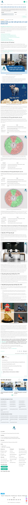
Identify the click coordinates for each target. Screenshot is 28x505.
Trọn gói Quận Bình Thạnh (23, 419)
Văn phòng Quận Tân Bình (14, 409)
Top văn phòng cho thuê (22, 459)
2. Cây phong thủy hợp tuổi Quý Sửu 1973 (6, 39)
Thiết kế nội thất (24, 496)
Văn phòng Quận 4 (3, 403)
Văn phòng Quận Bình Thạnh (22, 407)
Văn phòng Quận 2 (13, 401)
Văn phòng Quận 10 (22, 404)
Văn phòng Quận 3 (22, 401)
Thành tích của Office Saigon (13, 461)
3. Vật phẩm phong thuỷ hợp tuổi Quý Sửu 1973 (7, 40)
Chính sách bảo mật (4, 459)
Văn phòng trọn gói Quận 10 (4, 420)
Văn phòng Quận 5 (13, 403)
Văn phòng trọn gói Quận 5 (14, 418)
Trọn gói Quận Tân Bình (13, 422)
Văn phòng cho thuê (7, 496)
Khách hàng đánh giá (13, 454)
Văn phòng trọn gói (14, 496)
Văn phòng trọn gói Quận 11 (14, 420)
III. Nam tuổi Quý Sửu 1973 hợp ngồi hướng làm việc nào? (8, 36)
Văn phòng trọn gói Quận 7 (23, 418)
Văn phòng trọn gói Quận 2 (14, 416)
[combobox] (20, 14)
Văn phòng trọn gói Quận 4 (5, 418)
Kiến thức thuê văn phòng (23, 453)
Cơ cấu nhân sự (12, 453)
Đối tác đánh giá (12, 456)
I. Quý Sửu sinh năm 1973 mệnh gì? (5, 34)
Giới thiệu (11, 451)
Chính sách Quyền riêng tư (5, 461)
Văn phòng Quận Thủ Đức (5, 412)
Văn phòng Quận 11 (4, 406)
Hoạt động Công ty (13, 462)
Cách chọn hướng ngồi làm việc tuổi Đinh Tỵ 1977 (7, 393)
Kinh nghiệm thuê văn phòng (22, 455)
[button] (21, 380)
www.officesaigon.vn (14, 348)
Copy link (25, 351)
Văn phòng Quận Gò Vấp (22, 409)
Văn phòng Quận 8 (3, 404)
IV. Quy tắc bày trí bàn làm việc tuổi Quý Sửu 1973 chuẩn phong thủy (10, 37)
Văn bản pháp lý (21, 457)
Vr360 (14, 498)
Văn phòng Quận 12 (13, 406)
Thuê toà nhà (19, 496)
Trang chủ (2, 496)
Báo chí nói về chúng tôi (13, 458)
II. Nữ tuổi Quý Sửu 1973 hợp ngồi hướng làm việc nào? (8, 35)
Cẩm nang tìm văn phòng (23, 451)
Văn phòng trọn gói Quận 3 (23, 416)
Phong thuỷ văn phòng (22, 462)
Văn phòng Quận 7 (22, 403)
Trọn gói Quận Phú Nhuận (5, 422)
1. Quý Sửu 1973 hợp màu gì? (5, 38)
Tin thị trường (21, 466)
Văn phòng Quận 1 (3, 401)
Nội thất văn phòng (22, 461)
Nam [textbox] (15, 14)
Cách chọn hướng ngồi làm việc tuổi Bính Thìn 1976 (20, 393)
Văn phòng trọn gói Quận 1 (5, 416)
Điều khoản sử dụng (4, 462)
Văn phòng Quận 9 (13, 404)
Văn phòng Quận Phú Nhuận (4, 410)
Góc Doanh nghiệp (22, 464)
